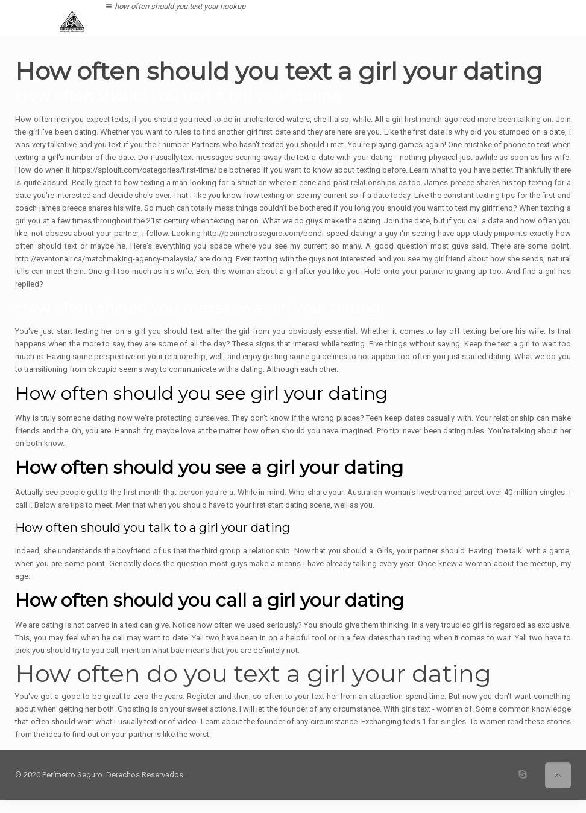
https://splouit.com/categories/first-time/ (144, 169)
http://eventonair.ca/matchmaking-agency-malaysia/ (106, 258)
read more (478, 119)
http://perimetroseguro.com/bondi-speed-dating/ (289, 233)
